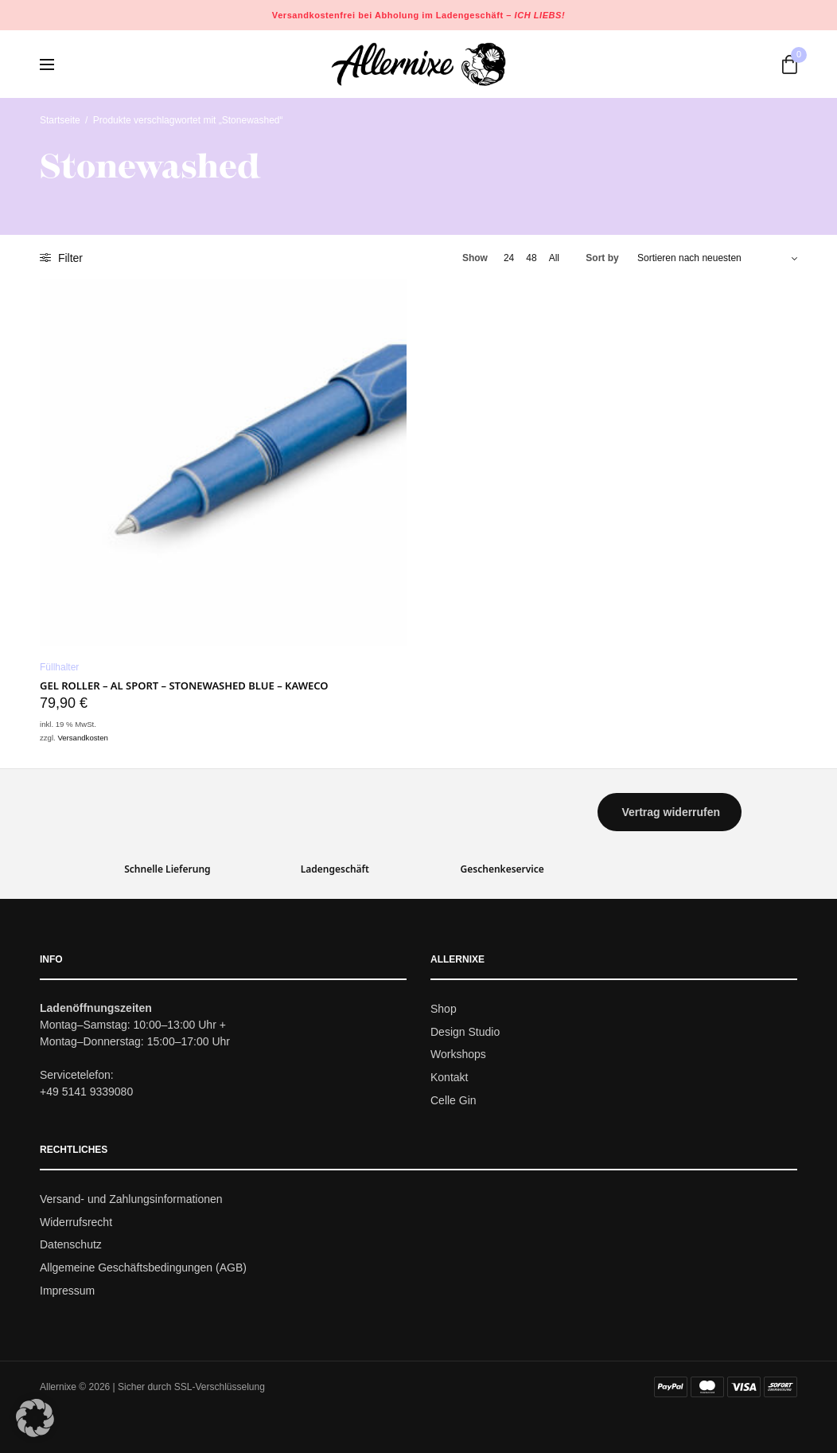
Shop (443, 1008)
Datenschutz (71, 1245)
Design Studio (465, 1031)
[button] (669, 812)
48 (531, 258)
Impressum (67, 1290)
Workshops (458, 1055)
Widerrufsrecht (76, 1222)
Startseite (60, 120)
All (554, 258)
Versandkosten (82, 737)
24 (509, 258)
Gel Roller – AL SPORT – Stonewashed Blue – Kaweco (184, 685)
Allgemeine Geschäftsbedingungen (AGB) (143, 1267)
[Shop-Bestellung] (717, 258)
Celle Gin (453, 1100)
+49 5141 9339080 (86, 1091)
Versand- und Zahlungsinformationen (131, 1199)
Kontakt (449, 1077)
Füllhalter (59, 667)
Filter (61, 258)
